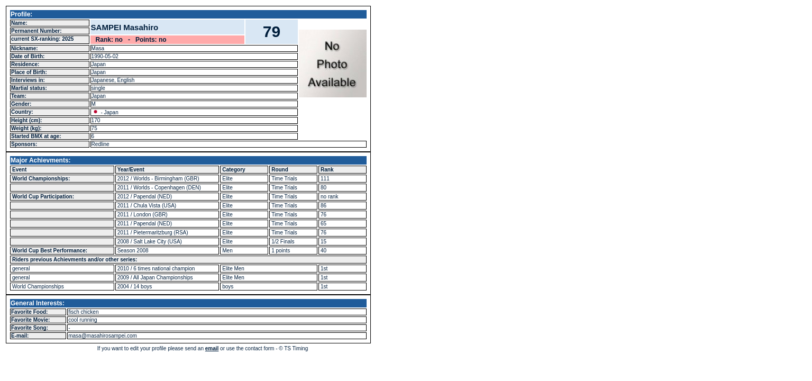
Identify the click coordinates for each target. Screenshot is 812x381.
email (212, 348)
